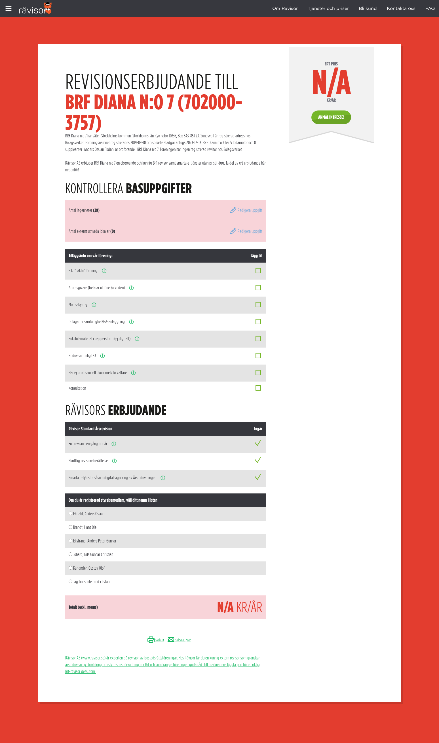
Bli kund (368, 8)
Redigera (245, 210)
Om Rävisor (285, 8)
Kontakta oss (401, 8)
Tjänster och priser (328, 8)
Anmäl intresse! (331, 117)
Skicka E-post (179, 640)
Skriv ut (155, 640)
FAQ (430, 8)
